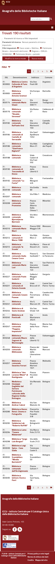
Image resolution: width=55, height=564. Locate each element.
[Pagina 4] (42, 71)
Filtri (6, 67)
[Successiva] (51, 71)
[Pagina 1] (29, 71)
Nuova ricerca (37, 58)
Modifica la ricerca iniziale (15, 58)
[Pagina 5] (47, 71)
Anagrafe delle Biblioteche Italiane (24, 11)
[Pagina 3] (38, 71)
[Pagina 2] (33, 71)
